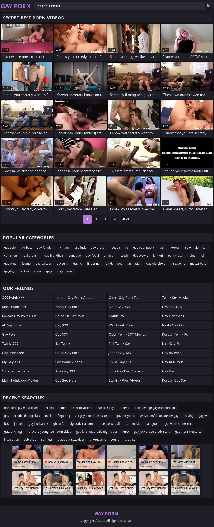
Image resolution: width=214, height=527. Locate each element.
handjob (151, 424)
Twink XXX (10, 343)
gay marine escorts (188, 432)
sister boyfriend (81, 408)
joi (202, 255)
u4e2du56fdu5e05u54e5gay (159, 416)
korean (175, 247)
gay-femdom (45, 247)
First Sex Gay (172, 306)
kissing (77, 263)
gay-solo (10, 247)
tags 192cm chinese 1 (176, 424)
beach (115, 247)
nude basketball (109, 424)
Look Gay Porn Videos (126, 371)
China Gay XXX (120, 362)
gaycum (62, 263)
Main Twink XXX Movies (20, 380)
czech (124, 255)
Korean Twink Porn (177, 334)
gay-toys (10, 271)
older (62, 408)
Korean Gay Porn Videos (74, 297)
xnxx (125, 432)
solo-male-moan (196, 247)
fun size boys (106, 408)
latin (162, 247)
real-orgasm (31, 255)
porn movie (132, 424)
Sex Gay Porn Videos (125, 380)
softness (47, 439)
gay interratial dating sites (22, 416)
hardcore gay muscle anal (21, 408)
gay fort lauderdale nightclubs (97, 432)
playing (188, 416)
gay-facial (92, 255)
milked (49, 408)
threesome (177, 263)
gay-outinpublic (143, 247)
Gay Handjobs (173, 316)
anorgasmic (98, 439)
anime (25, 271)
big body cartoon (81, 424)
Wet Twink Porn (121, 325)
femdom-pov (113, 263)
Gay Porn (9, 334)
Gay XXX (61, 325)
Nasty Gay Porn (67, 306)
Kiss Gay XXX (65, 371)
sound (115, 439)
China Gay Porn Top (124, 297)
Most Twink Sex (14, 306)
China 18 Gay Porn (69, 316)
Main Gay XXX (119, 306)
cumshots (11, 255)
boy (6, 424)
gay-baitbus (44, 263)
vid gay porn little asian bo (93, 416)
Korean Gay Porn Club (19, 316)
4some (124, 408)
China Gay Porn (67, 352)
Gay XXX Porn (172, 362)
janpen (19, 424)
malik (48, 416)
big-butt (26, 247)
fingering (93, 263)
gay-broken (98, 247)
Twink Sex (116, 316)
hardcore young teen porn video (49, 432)
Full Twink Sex (119, 343)
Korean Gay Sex (174, 380)
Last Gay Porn (173, 343)
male (37, 271)
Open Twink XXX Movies (127, 334)
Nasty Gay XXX (173, 325)
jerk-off (158, 255)
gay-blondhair (54, 255)
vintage (64, 247)
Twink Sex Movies (176, 297)
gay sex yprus (125, 416)
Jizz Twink (62, 343)
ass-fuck (80, 247)
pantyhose (175, 255)
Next (125, 219)
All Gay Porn (11, 325)
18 (126, 247)
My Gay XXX (11, 362)
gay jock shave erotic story (152, 432)
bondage (75, 255)
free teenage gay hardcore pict (155, 408)
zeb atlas (30, 439)
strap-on (109, 255)
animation (134, 263)
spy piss (129, 439)
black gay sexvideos (71, 439)
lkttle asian (11, 439)
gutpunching (13, 432)
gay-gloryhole (155, 263)
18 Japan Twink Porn (18, 371)
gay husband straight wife (46, 424)
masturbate (198, 263)
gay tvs (203, 416)
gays (49, 271)
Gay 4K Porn (171, 352)
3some (26, 263)
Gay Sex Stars (65, 380)
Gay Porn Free (13, 352)
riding (191, 255)
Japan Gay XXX (120, 352)
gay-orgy (10, 263)
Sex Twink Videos (68, 362)
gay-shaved (65, 271)
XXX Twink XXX (13, 297)
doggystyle (140, 255)
